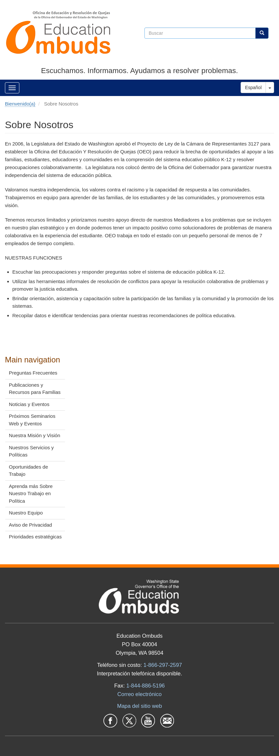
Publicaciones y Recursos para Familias (35, 388)
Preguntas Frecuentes (33, 373)
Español (253, 87)
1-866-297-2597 (162, 665)
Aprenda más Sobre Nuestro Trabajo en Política (31, 493)
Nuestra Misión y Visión (34, 435)
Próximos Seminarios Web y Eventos (32, 419)
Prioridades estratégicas (35, 536)
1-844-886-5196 (145, 685)
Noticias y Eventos (29, 404)
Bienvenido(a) (20, 104)
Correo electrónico (140, 694)
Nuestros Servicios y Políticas (31, 451)
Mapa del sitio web (139, 706)
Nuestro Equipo (26, 512)
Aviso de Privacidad (30, 525)
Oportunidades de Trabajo (28, 470)
